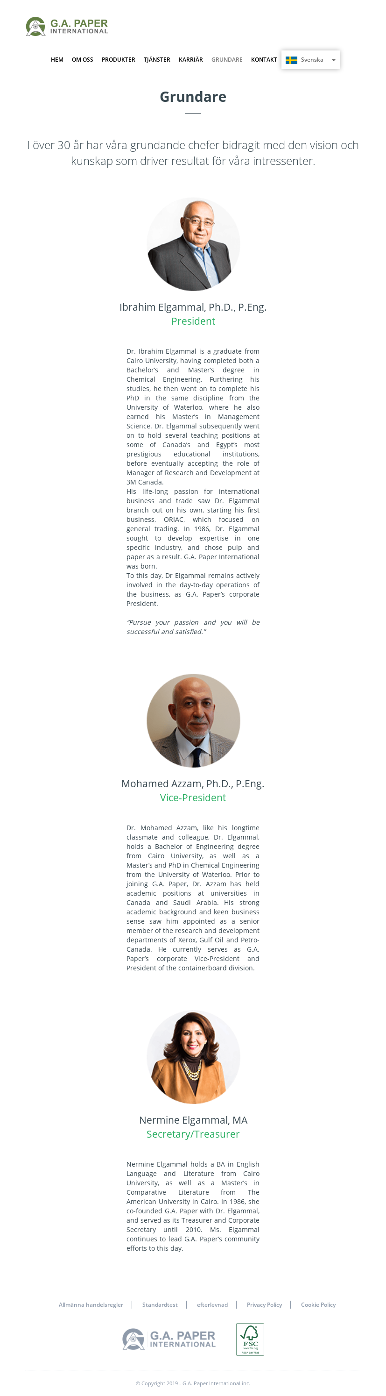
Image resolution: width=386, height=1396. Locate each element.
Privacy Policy (264, 1305)
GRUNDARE (227, 60)
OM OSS (82, 60)
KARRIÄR (191, 60)
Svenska (311, 60)
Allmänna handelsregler (91, 1305)
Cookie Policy (318, 1305)
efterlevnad (212, 1305)
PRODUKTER (118, 60)
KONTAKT (264, 60)
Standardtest (160, 1305)
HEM (57, 60)
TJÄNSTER (157, 60)
